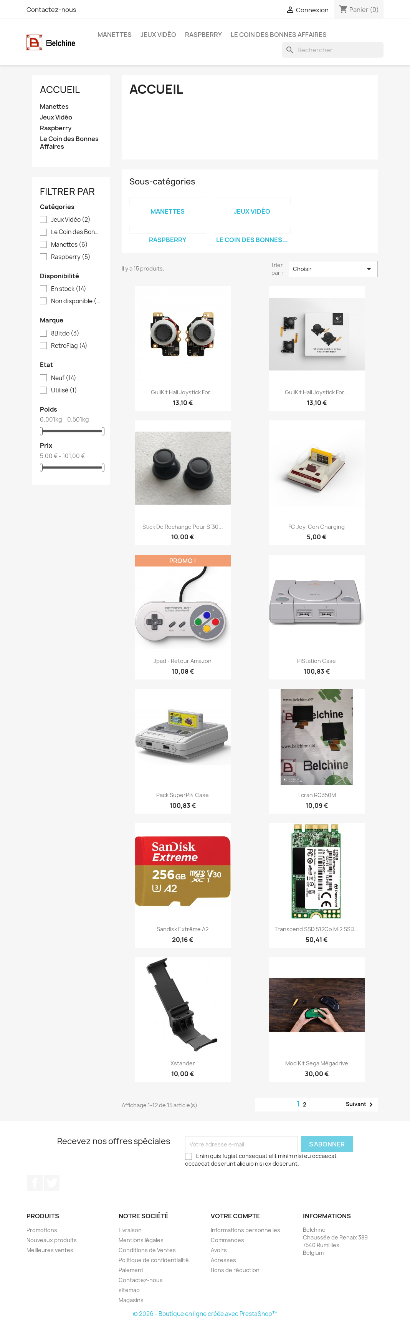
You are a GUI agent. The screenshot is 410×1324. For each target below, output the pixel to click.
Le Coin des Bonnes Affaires (279, 34)
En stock (68, 289)
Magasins (131, 1300)
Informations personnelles (245, 1230)
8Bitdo (65, 333)
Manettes (115, 34)
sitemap (129, 1290)
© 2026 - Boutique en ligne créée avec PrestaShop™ (205, 1314)
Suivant (360, 1104)
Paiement (131, 1270)
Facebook (35, 1183)
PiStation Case (316, 660)
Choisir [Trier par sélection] (333, 269)
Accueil (60, 89)
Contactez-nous (51, 9)
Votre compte (235, 1216)
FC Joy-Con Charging (316, 526)
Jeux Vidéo (158, 34)
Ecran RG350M (317, 795)
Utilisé (64, 390)
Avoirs (219, 1250)
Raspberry (203, 34)
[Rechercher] (333, 50)
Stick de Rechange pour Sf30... (182, 526)
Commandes (227, 1240)
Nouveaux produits (51, 1240)
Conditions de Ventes (147, 1250)
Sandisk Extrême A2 (182, 929)
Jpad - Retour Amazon (183, 660)
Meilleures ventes (49, 1250)
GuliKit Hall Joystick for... (183, 392)
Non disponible (76, 301)
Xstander (182, 1063)
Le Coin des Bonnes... (252, 240)
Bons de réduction (235, 1270)
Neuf (63, 378)
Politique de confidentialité (154, 1260)
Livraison (130, 1230)
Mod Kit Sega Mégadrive (316, 1063)
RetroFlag (69, 346)
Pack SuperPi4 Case (182, 795)
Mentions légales (141, 1240)
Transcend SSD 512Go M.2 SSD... (316, 929)
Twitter (52, 1183)
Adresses (223, 1260)
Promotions (41, 1230)
